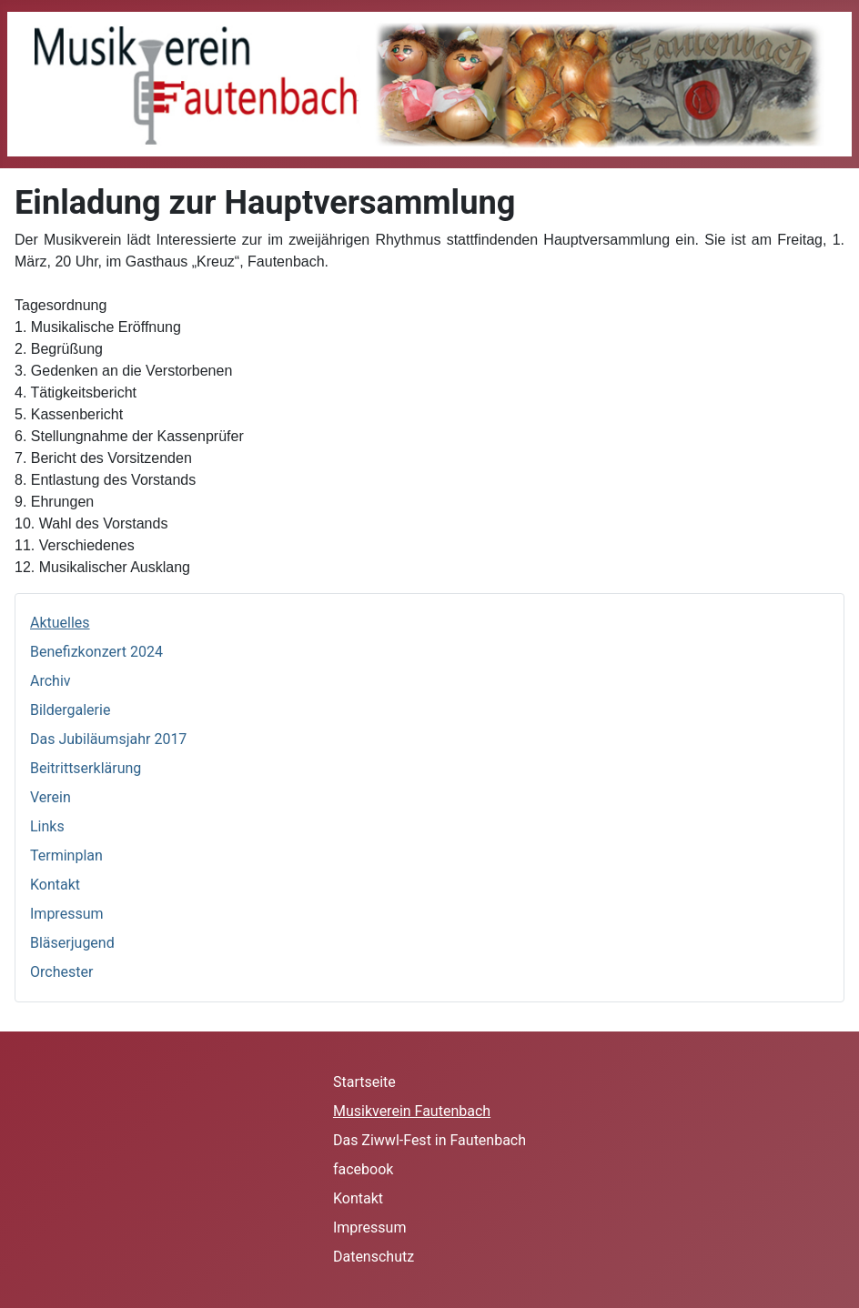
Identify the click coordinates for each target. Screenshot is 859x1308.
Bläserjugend (72, 942)
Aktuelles (60, 622)
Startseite (364, 1082)
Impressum (67, 913)
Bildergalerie (70, 710)
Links (47, 826)
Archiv (50, 680)
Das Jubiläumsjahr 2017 (108, 739)
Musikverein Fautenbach (411, 1111)
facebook (363, 1169)
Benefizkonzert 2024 (96, 651)
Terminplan (66, 855)
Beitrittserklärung (85, 768)
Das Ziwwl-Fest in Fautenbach (429, 1140)
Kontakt (55, 884)
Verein (50, 797)
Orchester (61, 972)
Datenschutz (373, 1256)
